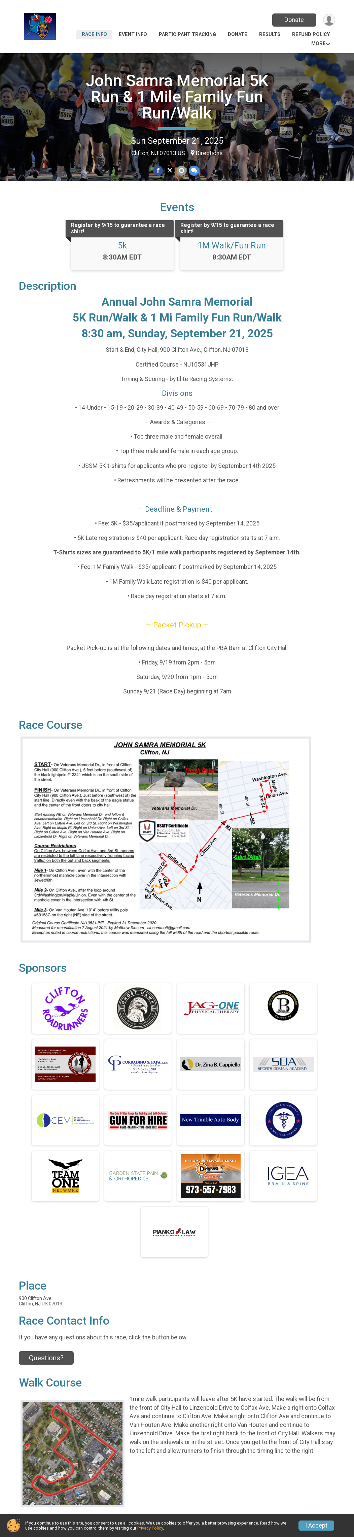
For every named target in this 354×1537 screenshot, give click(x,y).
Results (269, 34)
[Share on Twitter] (170, 171)
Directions (209, 153)
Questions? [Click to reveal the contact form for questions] (46, 1358)
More (318, 43)
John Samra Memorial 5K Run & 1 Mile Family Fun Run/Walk (177, 97)
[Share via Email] (181, 171)
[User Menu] (329, 20)
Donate (294, 19)
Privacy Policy (150, 1528)
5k (122, 245)
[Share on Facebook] (158, 171)
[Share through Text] (193, 171)
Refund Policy (311, 34)
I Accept (316, 1525)
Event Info (133, 34)
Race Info (94, 34)
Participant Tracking (187, 34)
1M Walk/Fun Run (232, 245)
